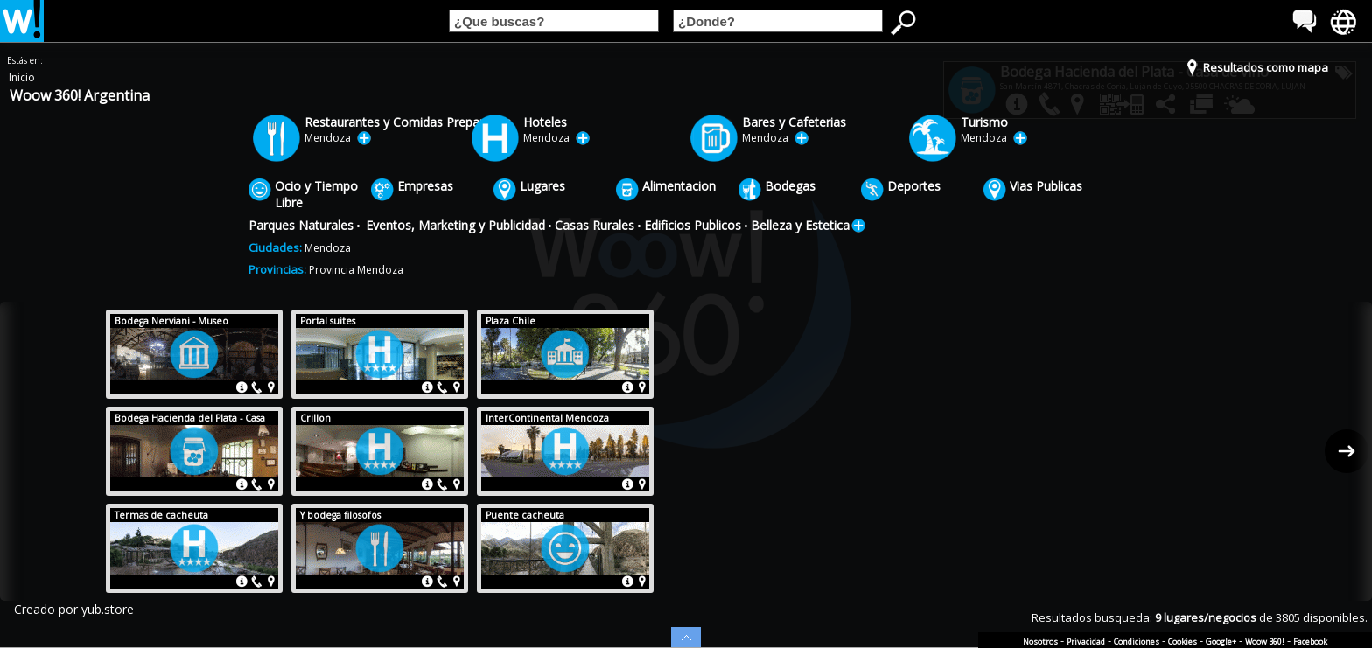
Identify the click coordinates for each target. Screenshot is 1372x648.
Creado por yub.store (74, 609)
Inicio (22, 77)
